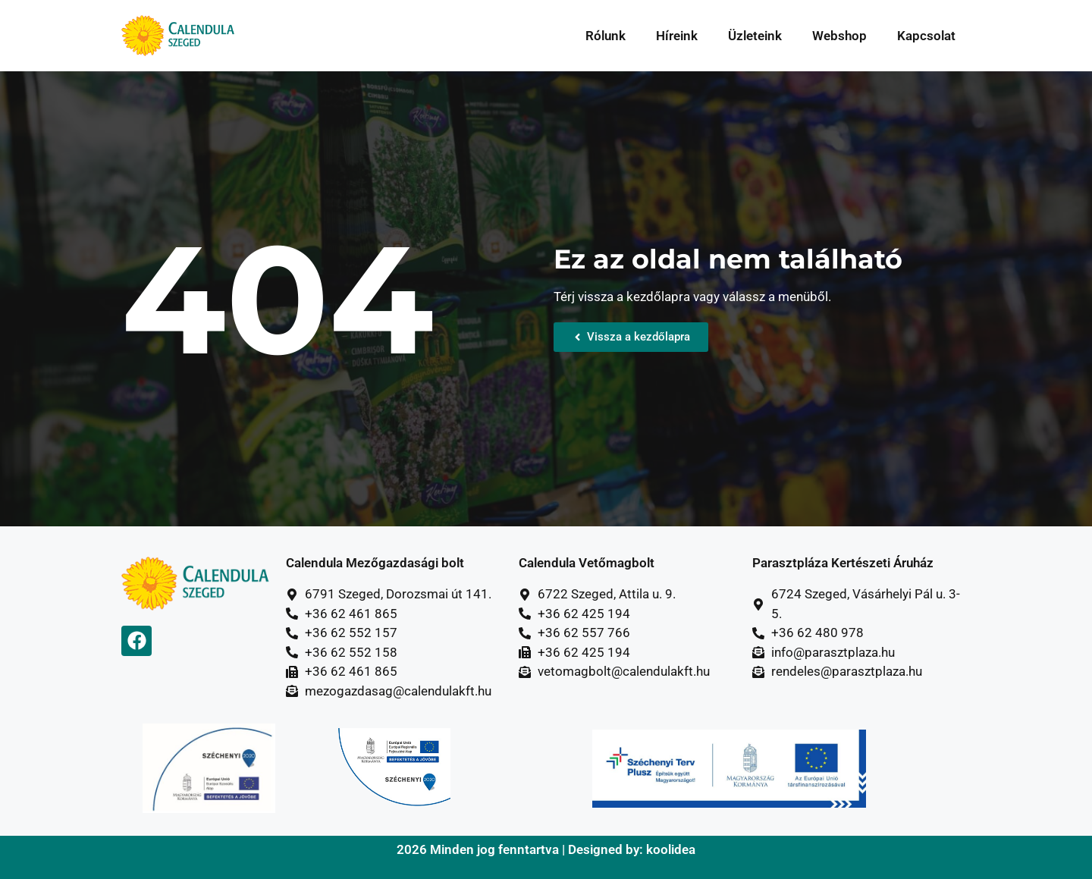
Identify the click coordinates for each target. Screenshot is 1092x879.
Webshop (839, 35)
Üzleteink (755, 35)
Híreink (677, 35)
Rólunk (605, 35)
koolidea (670, 849)
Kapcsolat (926, 35)
